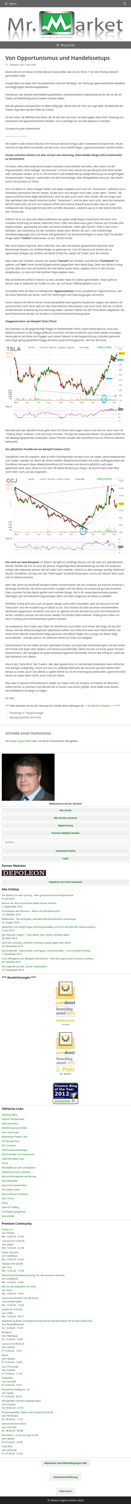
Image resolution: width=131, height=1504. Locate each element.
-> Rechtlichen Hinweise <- (99, 705)
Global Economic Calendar (16, 1172)
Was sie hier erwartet (65, 817)
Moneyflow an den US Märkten (18, 1167)
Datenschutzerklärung (65, 1477)
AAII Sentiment (10, 1123)
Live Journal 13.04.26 (13, 1240)
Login (65, 858)
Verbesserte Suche (65, 850)
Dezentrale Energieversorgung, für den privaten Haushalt (33, 1275)
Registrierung (65, 825)
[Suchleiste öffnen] (125, 3)
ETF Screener (9, 1145)
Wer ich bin (66, 810)
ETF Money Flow (10, 1141)
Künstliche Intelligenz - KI (15, 1389)
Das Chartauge (10, 1366)
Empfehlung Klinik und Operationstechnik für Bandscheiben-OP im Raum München (47, 1320)
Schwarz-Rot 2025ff (12, 1263)
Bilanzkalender (10, 1180)
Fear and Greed (10, 1132)
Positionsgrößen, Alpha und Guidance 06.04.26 (27, 1412)
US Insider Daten (11, 1189)
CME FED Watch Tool (13, 1158)
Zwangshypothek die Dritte (25, 717)
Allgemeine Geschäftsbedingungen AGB (65, 1463)
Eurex (5, 1202)
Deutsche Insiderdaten (14, 1185)
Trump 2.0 (7, 1229)
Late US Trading (10, 1207)
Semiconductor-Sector (14, 1423)
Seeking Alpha (9, 1114)
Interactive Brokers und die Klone (20, 1298)
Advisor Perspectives (13, 1119)
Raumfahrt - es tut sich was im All (20, 1435)
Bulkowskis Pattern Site (14, 1136)
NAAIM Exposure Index (14, 1127)
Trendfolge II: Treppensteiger (26, 713)
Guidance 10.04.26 (12, 1309)
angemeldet (24, 741)
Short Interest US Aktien (15, 1194)
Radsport (7, 1332)
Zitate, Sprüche (10, 1252)
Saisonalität (8, 1216)
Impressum (65, 1491)
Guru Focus (8, 1198)
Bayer (5, 1355)
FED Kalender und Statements (18, 1154)
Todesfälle (7, 1378)
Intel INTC (7, 1446)
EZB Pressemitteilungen (15, 1150)
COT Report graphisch (14, 1211)
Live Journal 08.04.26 (13, 1343)
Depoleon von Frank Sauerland (65, 882)
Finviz (5, 1163)
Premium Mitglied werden (65, 833)
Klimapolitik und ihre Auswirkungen (21, 1400)
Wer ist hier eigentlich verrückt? (19, 1286)
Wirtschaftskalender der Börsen (19, 1176)
